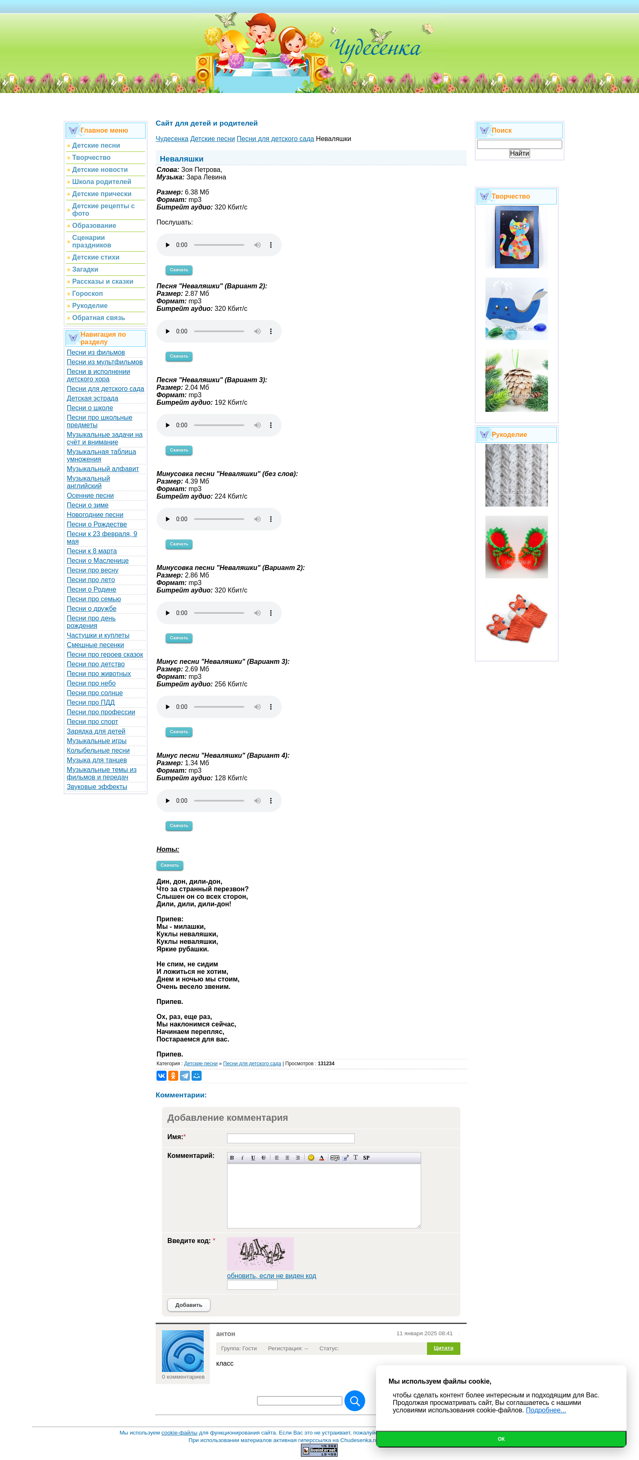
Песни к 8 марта (92, 551)
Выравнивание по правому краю (298, 1157)
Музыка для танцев (97, 760)
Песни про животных (99, 673)
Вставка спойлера (366, 1157)
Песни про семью (94, 599)
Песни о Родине (91, 589)
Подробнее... (546, 1410)
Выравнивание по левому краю (277, 1157)
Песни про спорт (92, 721)
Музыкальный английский (88, 482)
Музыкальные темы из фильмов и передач (101, 773)
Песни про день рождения (91, 622)
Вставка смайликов (311, 1157)
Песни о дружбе (91, 608)
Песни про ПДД (91, 702)
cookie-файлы (179, 1433)
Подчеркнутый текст (253, 1157)
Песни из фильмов (96, 352)
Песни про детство (96, 664)
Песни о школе (90, 407)
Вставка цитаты (345, 1157)
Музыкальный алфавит (103, 468)
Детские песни (200, 1064)
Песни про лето (91, 579)
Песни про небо (91, 683)
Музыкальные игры (96, 740)
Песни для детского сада (105, 388)
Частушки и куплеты (98, 635)
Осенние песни (90, 495)
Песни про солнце (95, 692)
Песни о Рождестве (97, 524)
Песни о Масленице (98, 560)
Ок (501, 1439)
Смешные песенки (95, 644)
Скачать (179, 269)
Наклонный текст (243, 1157)
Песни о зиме (88, 505)
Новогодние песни (95, 514)
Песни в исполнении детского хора (98, 375)
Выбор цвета (321, 1157)
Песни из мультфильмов (105, 362)
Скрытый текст (335, 1157)
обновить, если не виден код (271, 1275)
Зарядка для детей (96, 731)
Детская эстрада (92, 398)
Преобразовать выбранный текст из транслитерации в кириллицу (356, 1157)
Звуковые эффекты (97, 786)
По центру (287, 1157)
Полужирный (232, 1157)
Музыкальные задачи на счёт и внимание (105, 438)
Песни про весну (93, 570)
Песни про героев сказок (105, 654)
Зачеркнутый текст (263, 1157)
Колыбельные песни (98, 750)
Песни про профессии (101, 712)
